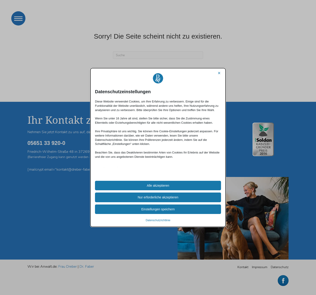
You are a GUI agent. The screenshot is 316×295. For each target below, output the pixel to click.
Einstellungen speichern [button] (158, 209)
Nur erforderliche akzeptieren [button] (158, 197)
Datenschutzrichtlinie (158, 220)
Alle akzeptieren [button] (158, 185)
